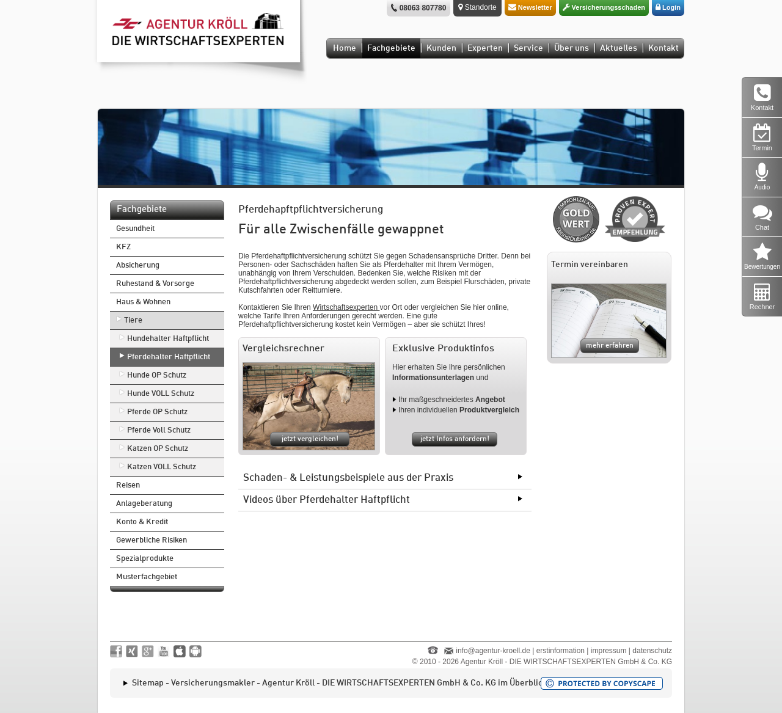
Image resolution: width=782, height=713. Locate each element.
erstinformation (560, 650)
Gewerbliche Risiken (151, 540)
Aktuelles (618, 48)
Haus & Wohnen (143, 302)
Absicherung (137, 265)
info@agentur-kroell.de (493, 650)
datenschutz (652, 650)
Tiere (133, 320)
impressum (609, 650)
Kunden (441, 48)
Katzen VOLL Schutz (161, 467)
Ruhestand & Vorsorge (155, 284)
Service (528, 48)
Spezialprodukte (145, 559)
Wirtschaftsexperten (346, 307)
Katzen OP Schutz (157, 449)
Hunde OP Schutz (156, 375)
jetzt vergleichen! (310, 439)
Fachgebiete (391, 48)
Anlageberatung (144, 504)
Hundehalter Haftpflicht (168, 339)
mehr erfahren (610, 345)
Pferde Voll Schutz (159, 430)
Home (344, 48)
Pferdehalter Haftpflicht (168, 357)
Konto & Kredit (142, 522)
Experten (485, 48)
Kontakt (663, 48)
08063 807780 (423, 8)
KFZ (123, 247)
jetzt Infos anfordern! (454, 439)
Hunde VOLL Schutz (160, 394)
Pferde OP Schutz (157, 412)
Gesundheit (135, 229)
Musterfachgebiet (146, 577)
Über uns (571, 48)
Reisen (128, 485)
